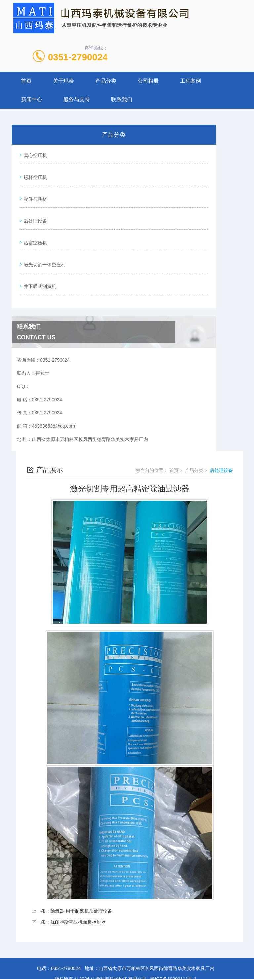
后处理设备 (34, 210)
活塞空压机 (34, 229)
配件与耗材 (34, 191)
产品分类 (105, 81)
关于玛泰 (63, 81)
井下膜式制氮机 (38, 267)
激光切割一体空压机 (43, 248)
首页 (26, 81)
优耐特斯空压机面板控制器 (78, 901)
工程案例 (190, 81)
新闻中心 (31, 99)
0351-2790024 (78, 57)
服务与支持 (77, 99)
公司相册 (148, 81)
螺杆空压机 (34, 172)
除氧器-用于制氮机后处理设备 (81, 889)
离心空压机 (34, 153)
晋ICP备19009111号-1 (173, 957)
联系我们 (121, 99)
